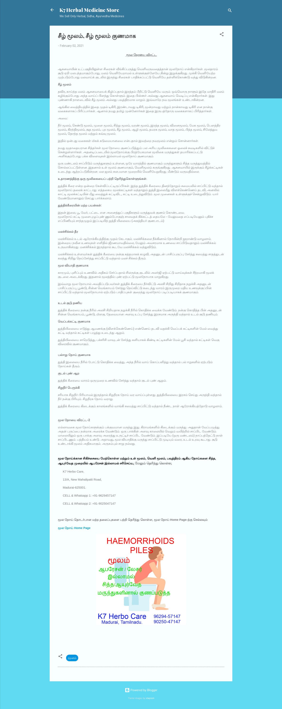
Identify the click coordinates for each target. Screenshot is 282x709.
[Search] (229, 11)
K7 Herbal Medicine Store (89, 10)
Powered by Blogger (141, 690)
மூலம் (72, 658)
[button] (221, 35)
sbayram (150, 698)
